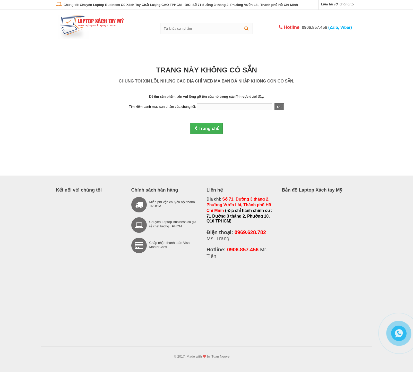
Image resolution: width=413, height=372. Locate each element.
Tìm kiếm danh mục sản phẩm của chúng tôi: (162, 107)
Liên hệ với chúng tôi (338, 4)
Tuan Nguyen (221, 356)
